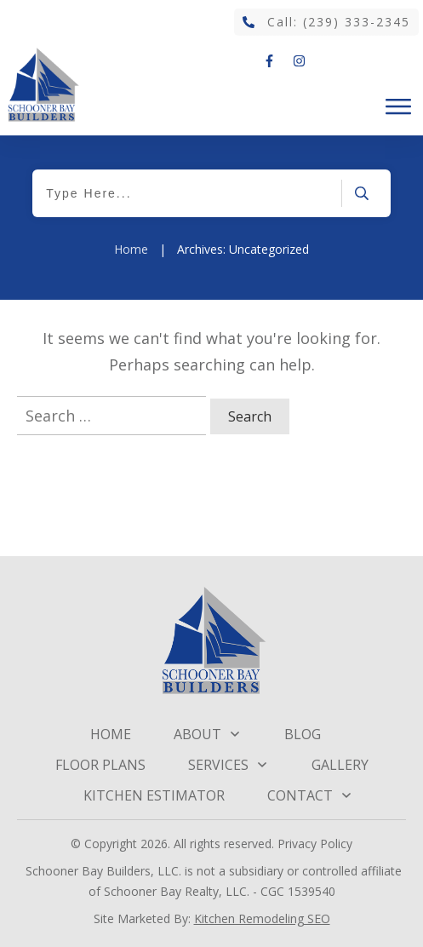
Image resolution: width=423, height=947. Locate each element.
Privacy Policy (314, 843)
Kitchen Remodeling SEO (262, 918)
